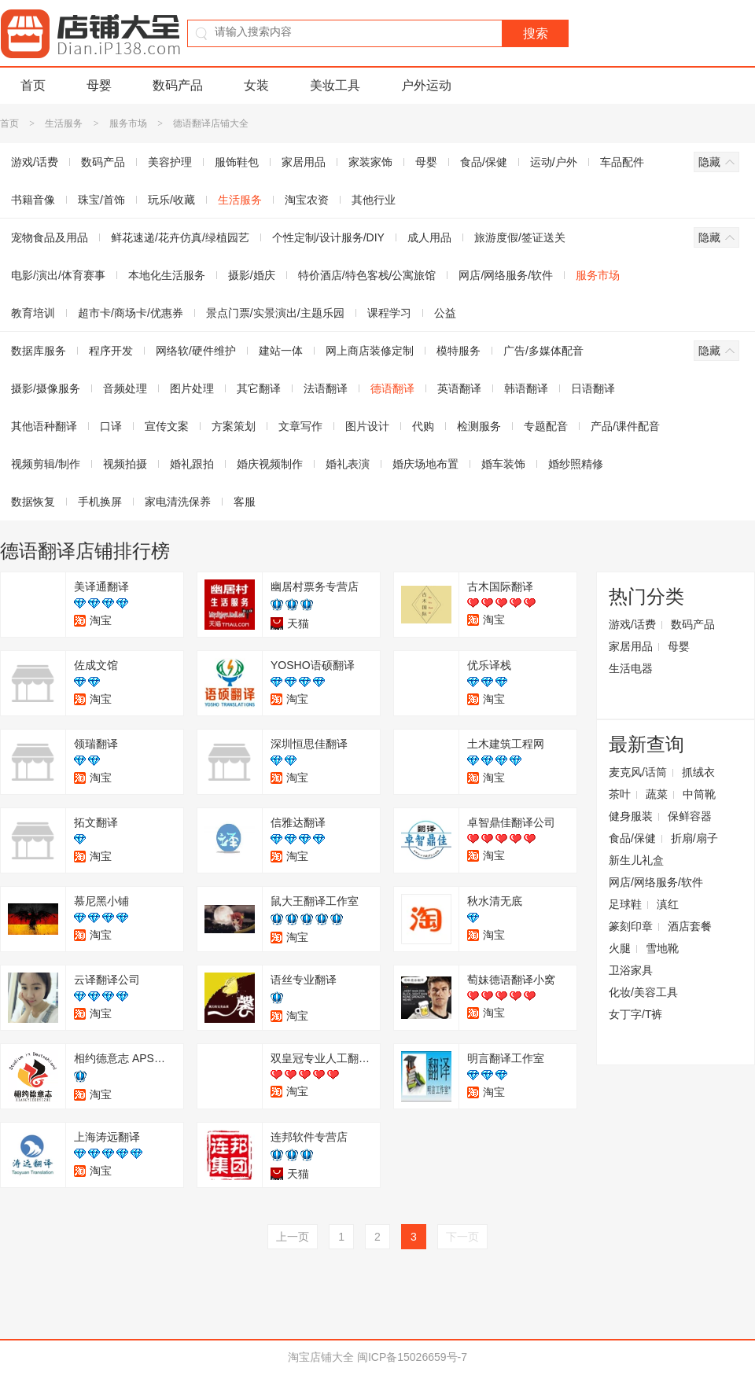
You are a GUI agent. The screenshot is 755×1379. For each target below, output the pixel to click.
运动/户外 (553, 162)
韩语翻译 (526, 388)
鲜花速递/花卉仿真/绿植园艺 (180, 237)
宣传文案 (167, 426)
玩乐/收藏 (171, 199)
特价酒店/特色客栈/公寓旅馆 (367, 275)
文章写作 (300, 426)
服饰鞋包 (237, 162)
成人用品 (429, 237)
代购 (423, 426)
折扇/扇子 (694, 838)
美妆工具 (335, 85)
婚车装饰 (503, 464)
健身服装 (631, 816)
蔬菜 (657, 794)
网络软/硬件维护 (196, 350)
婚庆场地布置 (425, 464)
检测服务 (479, 426)
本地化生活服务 (166, 275)
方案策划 (234, 426)
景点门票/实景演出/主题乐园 (275, 313)
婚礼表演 (348, 464)
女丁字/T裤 (635, 1014)
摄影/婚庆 (251, 275)
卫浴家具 (631, 970)
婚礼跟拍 (192, 464)
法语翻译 (326, 388)
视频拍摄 (125, 464)
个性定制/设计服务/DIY (328, 237)
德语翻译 (392, 388)
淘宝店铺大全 (321, 1357)
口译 (111, 426)
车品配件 (622, 162)
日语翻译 (593, 388)
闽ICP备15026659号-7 (412, 1357)
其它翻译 (259, 388)
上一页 (292, 1236)
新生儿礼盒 (636, 860)
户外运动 (426, 85)
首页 (33, 85)
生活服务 (64, 123)
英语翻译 (459, 388)
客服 (245, 501)
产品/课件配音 (625, 426)
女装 (256, 85)
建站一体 (281, 350)
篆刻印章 (631, 926)
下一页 (462, 1236)
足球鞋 (625, 904)
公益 (445, 313)
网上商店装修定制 (370, 350)
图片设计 (367, 426)
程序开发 (111, 350)
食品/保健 (483, 162)
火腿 (620, 948)
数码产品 (178, 85)
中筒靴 (699, 794)
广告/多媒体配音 (543, 350)
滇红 (668, 904)
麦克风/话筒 (638, 772)
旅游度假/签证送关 (519, 237)
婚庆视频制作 (270, 464)
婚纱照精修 (575, 464)
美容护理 (170, 162)
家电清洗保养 (178, 501)
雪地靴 (662, 948)
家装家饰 (370, 162)
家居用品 (304, 162)
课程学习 (389, 313)
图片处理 (192, 388)
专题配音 (546, 426)
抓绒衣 (698, 772)
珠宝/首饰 (101, 199)
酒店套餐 (690, 926)
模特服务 (458, 350)
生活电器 (631, 668)
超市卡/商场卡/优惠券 (130, 313)
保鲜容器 (690, 816)
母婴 (99, 85)
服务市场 (128, 123)
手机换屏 (100, 501)
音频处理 (125, 388)
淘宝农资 (307, 199)
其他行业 (374, 199)
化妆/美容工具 (643, 992)
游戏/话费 (632, 624)
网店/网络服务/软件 (506, 275)
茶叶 (620, 794)
